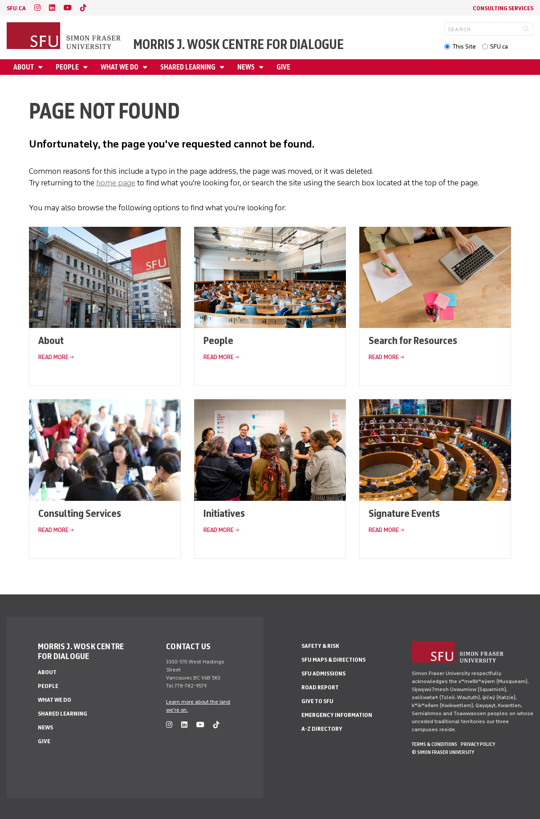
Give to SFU (317, 701)
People (68, 67)
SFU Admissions (323, 673)
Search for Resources (413, 340)
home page (115, 183)
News (246, 67)
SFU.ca (499, 46)
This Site (464, 46)
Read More (53, 357)
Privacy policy (478, 744)
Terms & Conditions (434, 744)
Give (283, 67)
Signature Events (404, 513)
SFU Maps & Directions (333, 659)
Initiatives (224, 513)
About (24, 67)
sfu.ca (16, 8)
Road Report (320, 687)
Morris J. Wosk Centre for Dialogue (238, 44)
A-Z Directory (321, 729)
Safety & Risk (320, 646)
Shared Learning (188, 67)
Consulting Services (503, 8)
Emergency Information (336, 715)
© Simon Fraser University (443, 752)
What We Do (120, 67)
